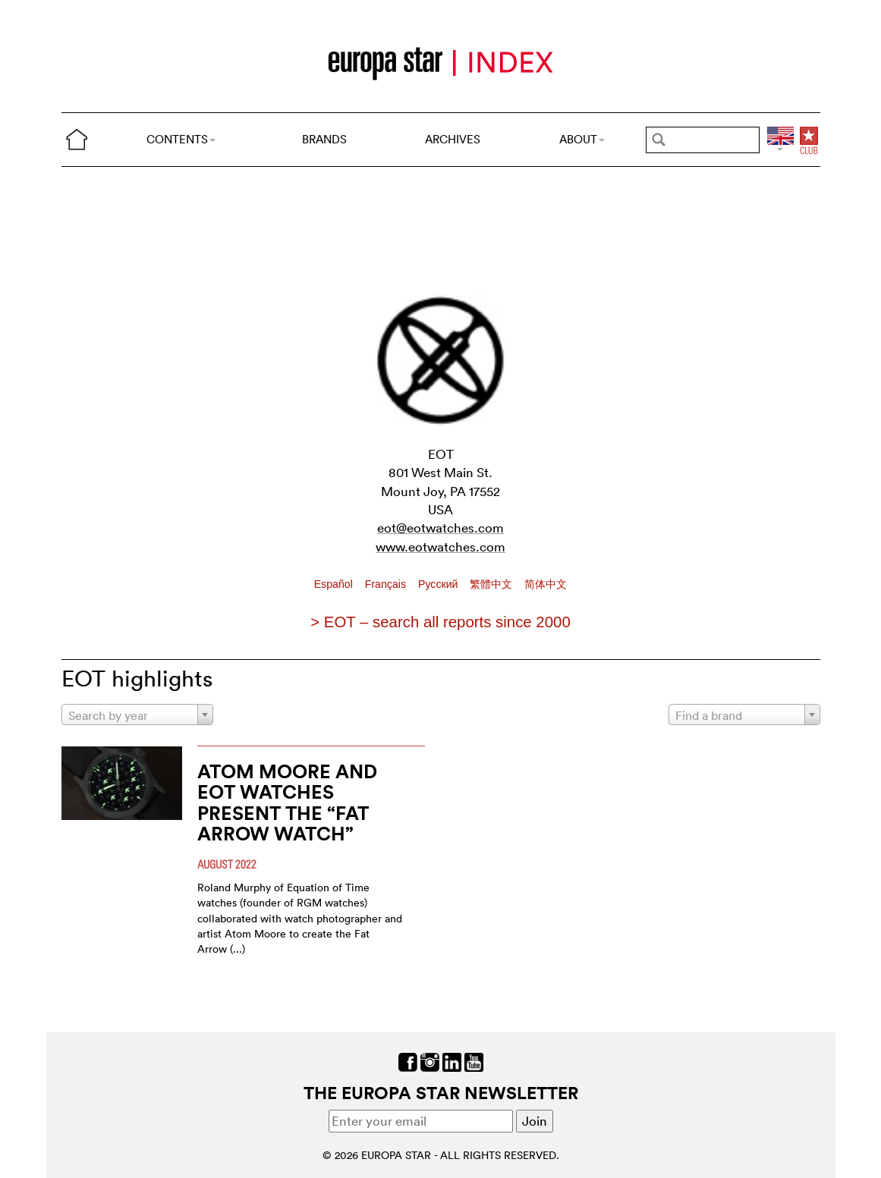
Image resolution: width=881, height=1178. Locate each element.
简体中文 (545, 584)
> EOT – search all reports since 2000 (440, 622)
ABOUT (582, 139)
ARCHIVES (452, 139)
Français (387, 584)
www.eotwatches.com (440, 546)
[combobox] (137, 714)
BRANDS (324, 139)
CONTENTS (181, 139)
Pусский (439, 584)
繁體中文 (492, 584)
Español (335, 584)
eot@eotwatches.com (440, 528)
